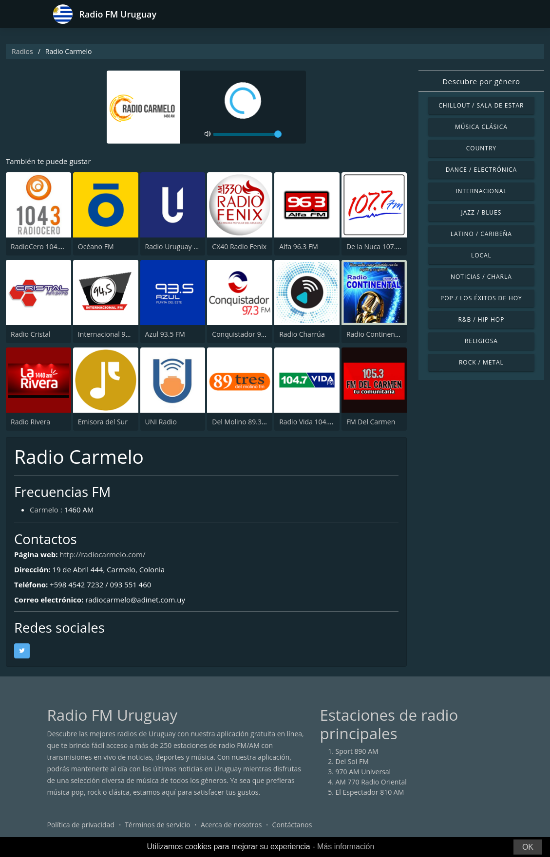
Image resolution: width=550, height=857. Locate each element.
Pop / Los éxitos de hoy (481, 298)
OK (527, 847)
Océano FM (96, 246)
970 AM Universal (363, 772)
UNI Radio (161, 421)
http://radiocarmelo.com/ (103, 554)
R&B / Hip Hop (481, 319)
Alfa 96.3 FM (298, 246)
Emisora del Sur (103, 421)
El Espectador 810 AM (370, 792)
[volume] (247, 134)
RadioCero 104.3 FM (43, 246)
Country (481, 148)
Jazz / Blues (481, 212)
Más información (345, 846)
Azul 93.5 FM (165, 334)
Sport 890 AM (357, 751)
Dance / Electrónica (481, 169)
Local (481, 255)
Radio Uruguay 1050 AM (183, 246)
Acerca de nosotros (231, 825)
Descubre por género (481, 81)
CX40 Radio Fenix (239, 246)
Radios (22, 51)
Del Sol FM (352, 761)
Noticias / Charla (481, 277)
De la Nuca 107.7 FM (378, 246)
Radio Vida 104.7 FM (311, 421)
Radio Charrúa (302, 334)
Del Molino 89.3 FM (242, 421)
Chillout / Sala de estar (481, 105)
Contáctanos (292, 825)
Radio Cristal (31, 334)
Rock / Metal (481, 362)
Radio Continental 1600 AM (389, 334)
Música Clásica (481, 127)
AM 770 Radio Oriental (371, 782)
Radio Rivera (30, 421)
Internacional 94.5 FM (112, 334)
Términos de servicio (157, 825)
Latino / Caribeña (481, 234)
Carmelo (44, 509)
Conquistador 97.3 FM (247, 334)
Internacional (481, 191)
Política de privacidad (80, 825)
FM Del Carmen (370, 421)
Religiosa (481, 341)
